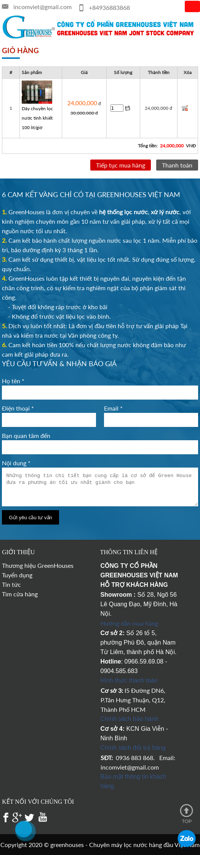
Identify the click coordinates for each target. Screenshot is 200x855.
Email (113, 408)
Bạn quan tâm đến (26, 435)
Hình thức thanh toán (129, 680)
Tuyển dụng (17, 574)
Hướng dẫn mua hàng (129, 623)
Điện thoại (18, 408)
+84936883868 (109, 7)
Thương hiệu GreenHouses (38, 565)
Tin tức (11, 584)
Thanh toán (177, 165)
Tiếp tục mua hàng (120, 165)
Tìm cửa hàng (20, 593)
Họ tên (13, 380)
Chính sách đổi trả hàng (133, 747)
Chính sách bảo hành (129, 719)
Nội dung (16, 462)
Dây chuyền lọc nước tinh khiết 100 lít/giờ (37, 118)
